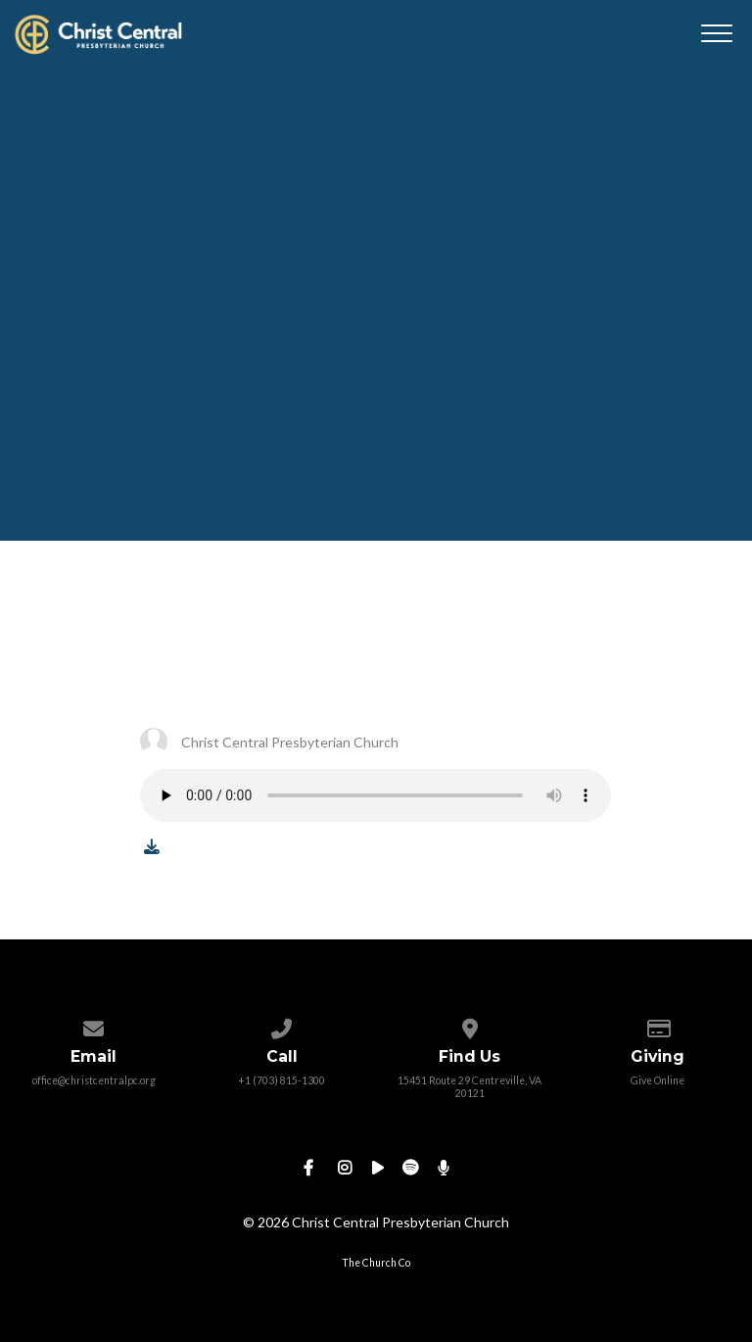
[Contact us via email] (93, 1024)
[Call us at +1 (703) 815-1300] (281, 1024)
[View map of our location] (469, 1024)
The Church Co (376, 1263)
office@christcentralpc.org (94, 1080)
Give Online (657, 1080)
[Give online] (657, 1024)
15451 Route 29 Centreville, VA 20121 (469, 1087)
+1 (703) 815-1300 (281, 1080)
